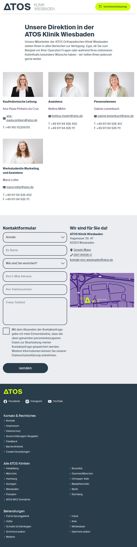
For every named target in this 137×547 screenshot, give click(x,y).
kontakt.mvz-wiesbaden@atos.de (91, 260)
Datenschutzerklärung (26, 355)
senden (25, 368)
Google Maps (82, 250)
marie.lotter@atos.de (20, 187)
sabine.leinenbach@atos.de (116, 116)
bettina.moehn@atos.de (67, 116)
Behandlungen (14, 511)
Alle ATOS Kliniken (17, 463)
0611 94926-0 (82, 255)
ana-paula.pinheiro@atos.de (21, 118)
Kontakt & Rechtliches (20, 416)
